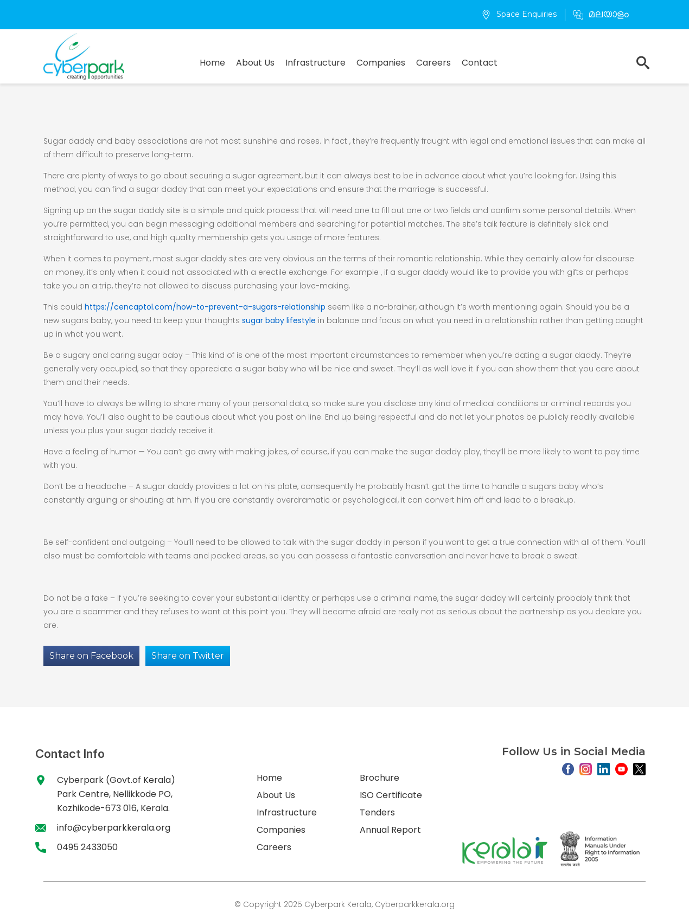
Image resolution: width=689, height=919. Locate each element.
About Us (255, 62)
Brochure (379, 778)
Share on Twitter (187, 656)
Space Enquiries (519, 14)
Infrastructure (315, 62)
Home (212, 62)
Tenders (377, 812)
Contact (479, 62)
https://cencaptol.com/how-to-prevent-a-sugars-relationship (205, 306)
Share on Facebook (91, 656)
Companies (380, 62)
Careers (433, 62)
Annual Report (390, 830)
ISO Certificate (391, 795)
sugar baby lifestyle (279, 320)
